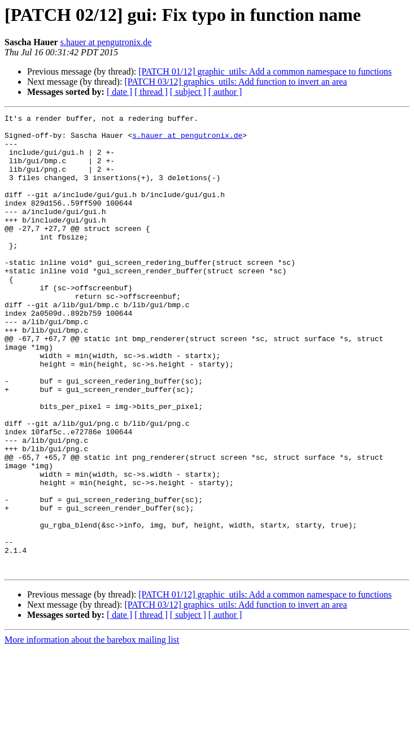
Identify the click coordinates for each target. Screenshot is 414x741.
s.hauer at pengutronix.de (106, 42)
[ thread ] (151, 92)
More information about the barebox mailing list (92, 731)
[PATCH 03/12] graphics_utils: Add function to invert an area (235, 81)
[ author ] (225, 92)
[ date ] (119, 92)
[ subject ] (188, 92)
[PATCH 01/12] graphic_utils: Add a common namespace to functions (264, 71)
